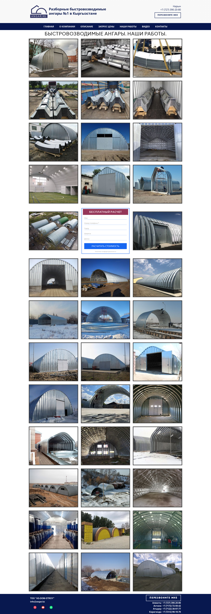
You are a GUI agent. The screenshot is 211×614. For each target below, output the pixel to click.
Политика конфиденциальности (105, 251)
